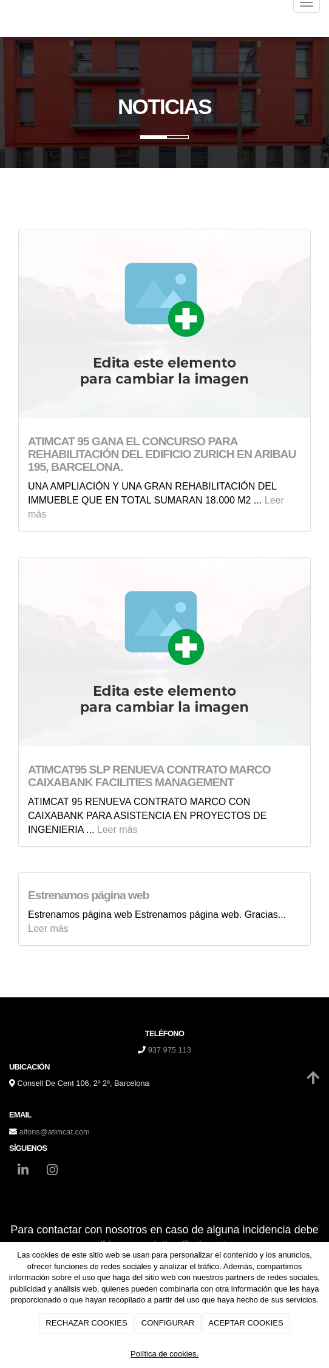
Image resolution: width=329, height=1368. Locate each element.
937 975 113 (169, 1049)
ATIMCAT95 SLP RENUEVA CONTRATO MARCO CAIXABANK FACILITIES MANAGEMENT (150, 776)
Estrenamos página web (88, 895)
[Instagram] (52, 1171)
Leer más (117, 829)
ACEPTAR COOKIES (245, 1322)
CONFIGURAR (167, 1322)
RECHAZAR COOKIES (86, 1322)
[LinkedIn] (23, 1171)
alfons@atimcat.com (54, 1131)
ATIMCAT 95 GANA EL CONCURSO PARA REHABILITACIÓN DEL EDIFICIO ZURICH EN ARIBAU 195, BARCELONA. (162, 454)
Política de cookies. (164, 1353)
